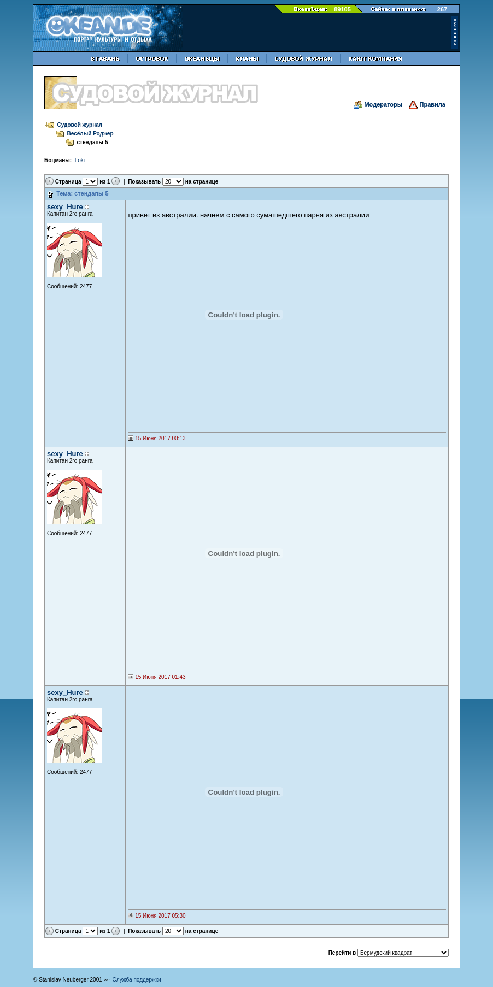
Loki (80, 160)
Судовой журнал (80, 125)
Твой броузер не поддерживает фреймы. (244, 314)
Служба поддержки (137, 980)
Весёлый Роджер (90, 134)
